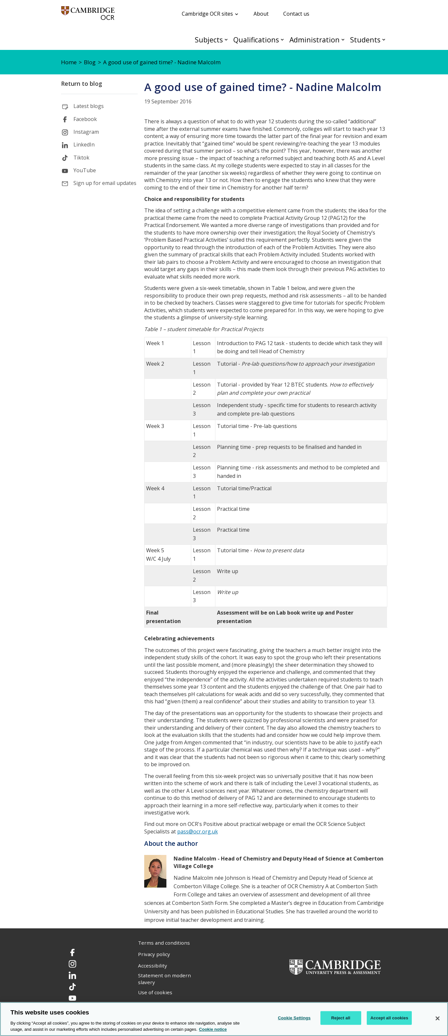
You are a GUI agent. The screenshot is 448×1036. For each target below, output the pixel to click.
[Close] (437, 1018)
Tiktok (81, 157)
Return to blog (81, 83)
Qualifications (256, 39)
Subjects (209, 39)
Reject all (340, 1017)
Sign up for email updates (104, 183)
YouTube (84, 170)
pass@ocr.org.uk (197, 831)
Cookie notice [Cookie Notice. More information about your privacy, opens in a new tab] (213, 1029)
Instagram (86, 131)
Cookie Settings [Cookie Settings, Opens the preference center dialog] (294, 1017)
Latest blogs (88, 106)
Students (365, 39)
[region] (224, 1019)
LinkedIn (84, 144)
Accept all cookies (389, 1017)
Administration (314, 39)
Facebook (85, 119)
